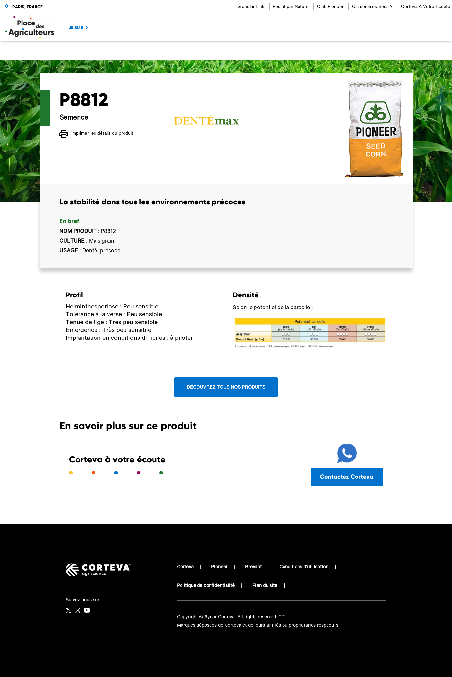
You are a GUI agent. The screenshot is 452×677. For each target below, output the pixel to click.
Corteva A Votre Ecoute (425, 6)
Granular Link (250, 6)
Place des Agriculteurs (83, 50)
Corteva (185, 566)
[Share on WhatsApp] (378, 51)
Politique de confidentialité (206, 585)
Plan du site (264, 585)
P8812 (180, 50)
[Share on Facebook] (346, 51)
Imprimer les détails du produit (96, 134)
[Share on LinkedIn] (367, 51)
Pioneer (219, 566)
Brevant (253, 566)
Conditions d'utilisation (303, 566)
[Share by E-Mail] (389, 51)
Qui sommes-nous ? (372, 6)
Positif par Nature (291, 6)
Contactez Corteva (346, 476)
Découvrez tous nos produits (226, 387)
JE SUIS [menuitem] (76, 27)
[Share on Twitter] (357, 51)
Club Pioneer (330, 6)
